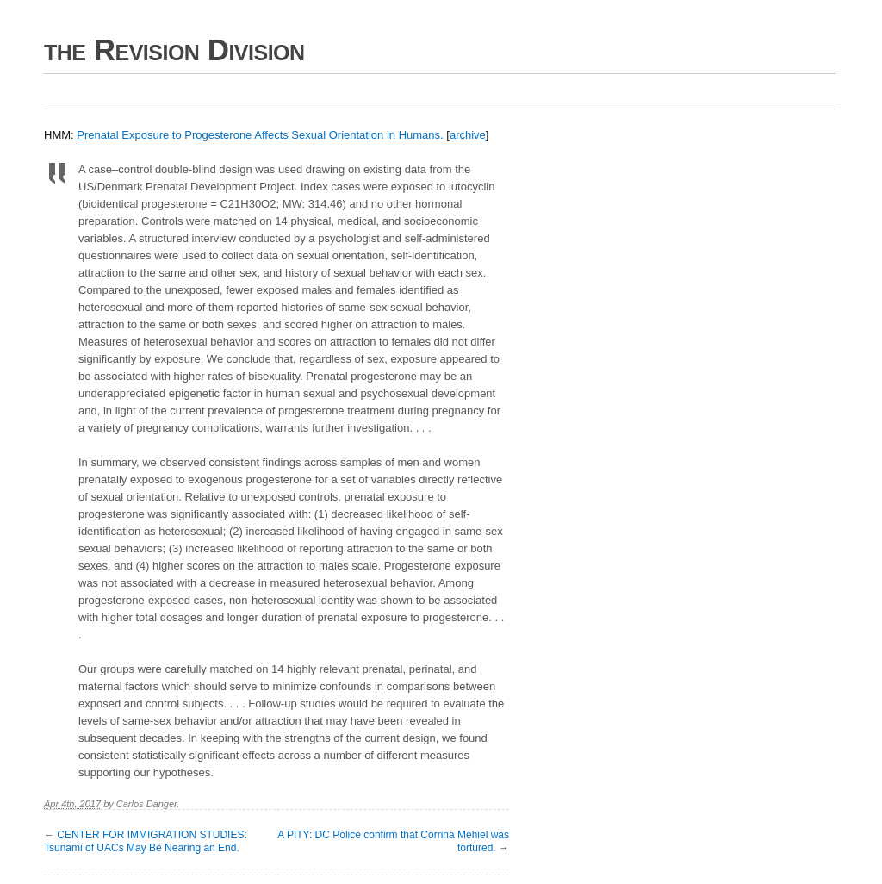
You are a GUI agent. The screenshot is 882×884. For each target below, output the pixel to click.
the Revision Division (174, 49)
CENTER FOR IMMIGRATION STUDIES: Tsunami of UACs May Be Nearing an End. (145, 842)
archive (468, 134)
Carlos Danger (146, 804)
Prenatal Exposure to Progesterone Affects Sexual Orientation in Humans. (260, 134)
